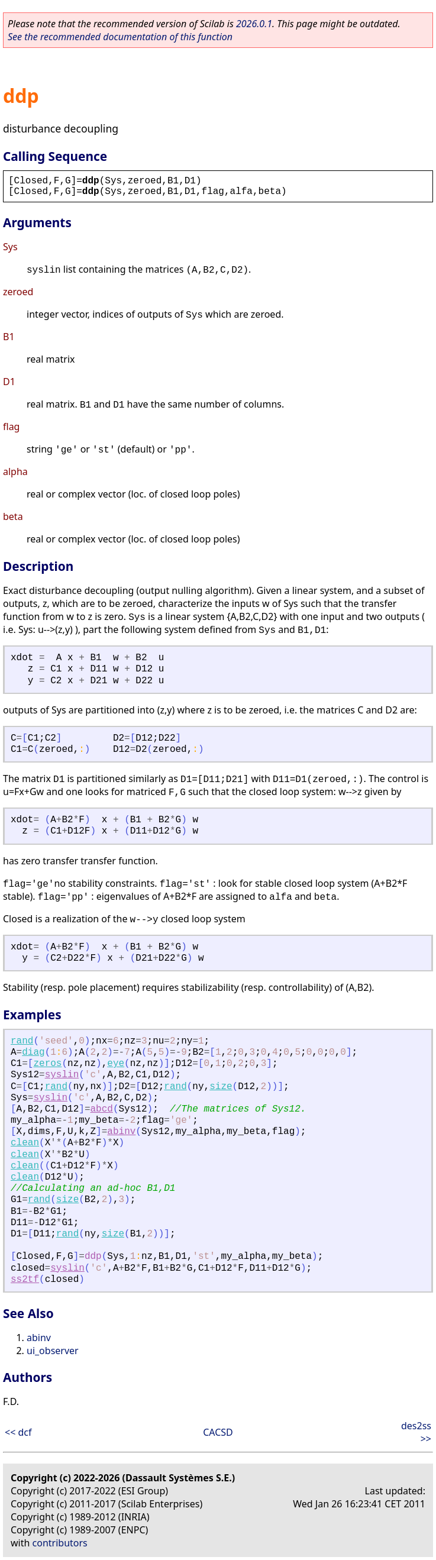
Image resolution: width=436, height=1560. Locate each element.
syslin (62, 1075)
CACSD (218, 1432)
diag (33, 1052)
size (220, 1086)
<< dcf (18, 1432)
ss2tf (25, 1279)
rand (22, 1041)
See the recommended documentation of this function (120, 36)
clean (25, 1143)
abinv (121, 1131)
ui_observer (53, 1350)
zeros (47, 1063)
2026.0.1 (254, 23)
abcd (101, 1109)
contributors (60, 1542)
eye (115, 1063)
